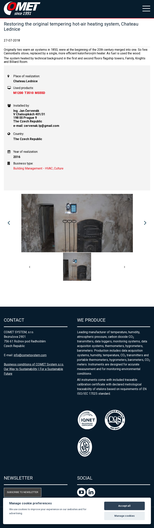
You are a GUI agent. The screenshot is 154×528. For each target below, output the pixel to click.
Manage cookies (124, 515)
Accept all (124, 505)
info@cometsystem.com (30, 355)
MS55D (40, 93)
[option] (77, 223)
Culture (58, 168)
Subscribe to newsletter (22, 492)
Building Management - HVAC (33, 168)
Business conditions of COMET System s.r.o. (34, 364)
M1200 (18, 93)
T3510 (28, 93)
